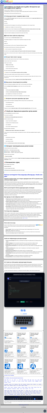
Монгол (22, 393)
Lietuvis (19, 388)
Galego (32, 390)
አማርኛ (30, 391)
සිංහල (37, 393)
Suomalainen (6, 387)
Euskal (29, 390)
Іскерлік (7, 3)
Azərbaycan (15, 390)
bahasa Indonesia (21, 384)
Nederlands (29, 384)
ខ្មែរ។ (17, 393)
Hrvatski (34, 387)
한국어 (31, 387)
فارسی (32, 393)
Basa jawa (39, 390)
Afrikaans (5, 390)
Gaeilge (5, 393)
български (24, 387)
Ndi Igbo (15, 396)
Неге (4, 3)
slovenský (11, 388)
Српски (14, 388)
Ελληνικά (28, 387)
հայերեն (14, 393)
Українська (16, 387)
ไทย (17, 388)
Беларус (19, 390)
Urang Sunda (22, 391)
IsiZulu (29, 396)
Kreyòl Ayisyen (10, 390)
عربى (17, 384)
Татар (15, 397)
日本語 (33, 384)
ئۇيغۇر (21, 397)
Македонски (14, 391)
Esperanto (34, 396)
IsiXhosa (5, 396)
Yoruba (5, 397)
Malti (19, 393)
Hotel (30, 397)
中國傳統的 (36, 384)
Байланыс (26, 407)
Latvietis (40, 387)
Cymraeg (22, 390)
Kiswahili (26, 391)
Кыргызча (9, 396)
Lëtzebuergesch (9, 391)
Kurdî (5, 391)
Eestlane (26, 390)
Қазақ (35, 393)
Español (8, 384)
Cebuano (25, 396)
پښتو (29, 393)
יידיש (8, 397)
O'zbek (27, 393)
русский (9, 385)
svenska (10, 387)
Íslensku (35, 390)
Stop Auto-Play (23, 331)
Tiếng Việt (20, 387)
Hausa (32, 396)
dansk (5, 384)
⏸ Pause (22, 301)
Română (26, 388)
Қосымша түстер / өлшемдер (9, 378)
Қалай (9, 3)
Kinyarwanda (11, 397)
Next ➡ (27, 301)
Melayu (5, 388)
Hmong (18, 396)
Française (13, 384)
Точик (40, 393)
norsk (8, 388)
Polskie (40, 384)
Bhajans (27, 397)
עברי (37, 387)
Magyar (23, 388)
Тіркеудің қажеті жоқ (22, 407)
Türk (13, 387)
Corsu (32, 391)
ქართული (21, 396)
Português (5, 385)
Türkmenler (18, 397)
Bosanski (38, 396)
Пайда (11, 3)
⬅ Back (18, 301)
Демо (1, 3)
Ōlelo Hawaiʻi (9, 393)
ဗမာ (24, 393)
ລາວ (12, 396)
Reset (31, 301)
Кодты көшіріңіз (9, 229)
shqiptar (18, 391)
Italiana (26, 384)
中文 (10, 384)
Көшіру (10, 341)
